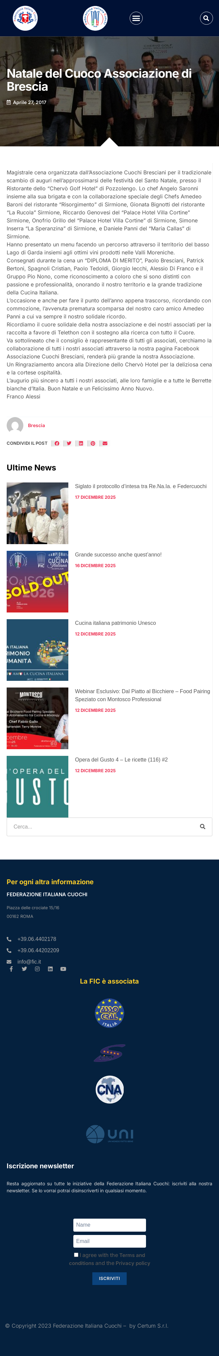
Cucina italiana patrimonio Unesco (115, 623)
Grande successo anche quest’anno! (118, 554)
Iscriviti (109, 1278)
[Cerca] (202, 827)
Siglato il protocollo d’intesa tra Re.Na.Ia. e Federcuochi (141, 486)
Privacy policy (133, 1263)
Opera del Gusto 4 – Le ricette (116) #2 (121, 760)
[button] (136, 18)
